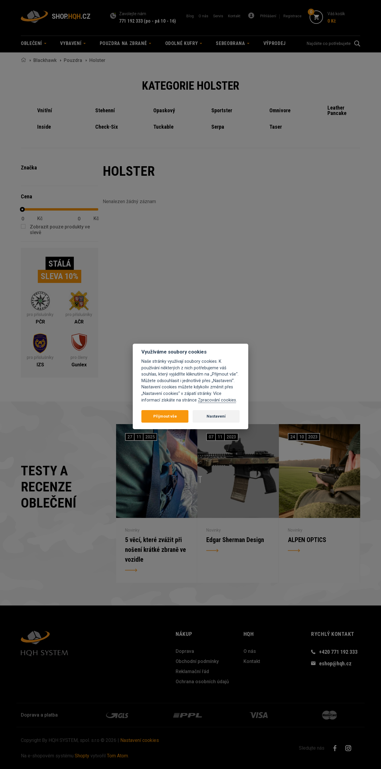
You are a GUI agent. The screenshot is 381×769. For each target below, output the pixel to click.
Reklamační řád (192, 671)
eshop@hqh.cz (335, 663)
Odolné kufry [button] (183, 43)
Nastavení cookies (139, 740)
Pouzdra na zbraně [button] (126, 43)
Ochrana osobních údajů (202, 681)
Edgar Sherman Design (235, 539)
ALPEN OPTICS (307, 539)
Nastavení (216, 416)
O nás (203, 16)
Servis (218, 16)
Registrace (292, 16)
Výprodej (274, 43)
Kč (40, 218)
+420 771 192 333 (338, 652)
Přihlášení (268, 16)
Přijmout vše (165, 416)
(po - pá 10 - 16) (160, 21)
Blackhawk (45, 60)
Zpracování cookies (217, 400)
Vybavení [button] (73, 43)
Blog (190, 16)
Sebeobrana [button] (232, 43)
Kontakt (234, 16)
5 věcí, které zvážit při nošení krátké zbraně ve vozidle (156, 549)
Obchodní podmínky (197, 661)
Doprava (185, 651)
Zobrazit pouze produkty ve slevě (60, 229)
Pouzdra (73, 60)
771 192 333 (131, 21)
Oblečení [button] (33, 43)
